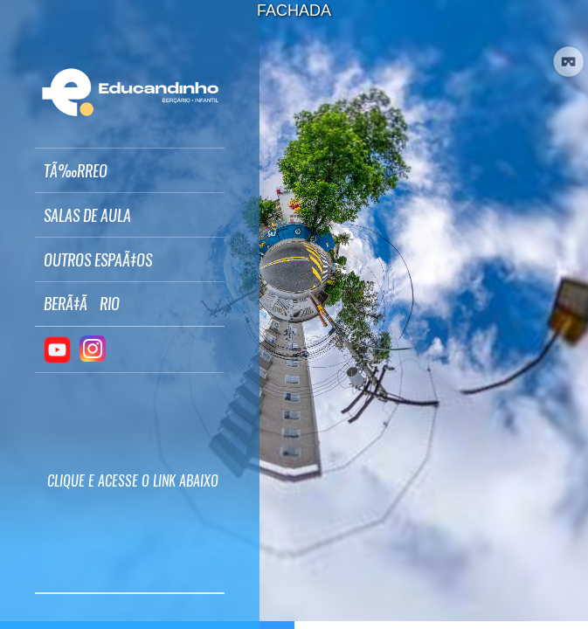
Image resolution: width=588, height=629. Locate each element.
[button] (130, 170)
